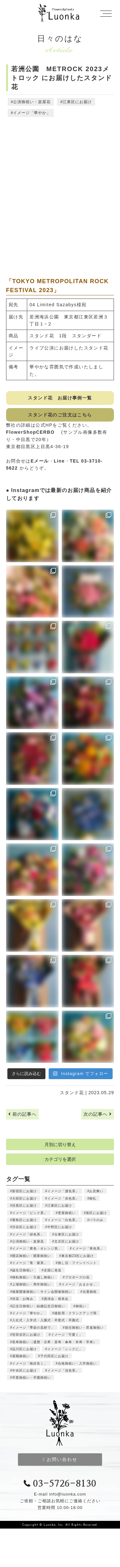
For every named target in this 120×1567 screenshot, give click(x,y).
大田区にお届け (24, 1198)
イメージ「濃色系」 (63, 1191)
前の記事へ (22, 1114)
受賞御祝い (67, 1213)
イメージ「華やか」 (32, 113)
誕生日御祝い (22, 1270)
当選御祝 (90, 1291)
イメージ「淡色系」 (63, 1370)
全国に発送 (52, 1270)
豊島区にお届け (24, 1220)
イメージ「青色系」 (88, 1248)
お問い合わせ (60, 1459)
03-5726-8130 (60, 1484)
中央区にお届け (24, 1370)
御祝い (81, 1306)
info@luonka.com (67, 1494)
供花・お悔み (22, 1298)
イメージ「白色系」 (63, 1220)
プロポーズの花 (77, 1277)
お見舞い (96, 1191)
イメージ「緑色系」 (28, 1234)
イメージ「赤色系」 (63, 1198)
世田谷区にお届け (26, 1334)
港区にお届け (96, 1213)
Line (59, 461)
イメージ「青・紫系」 (29, 1263)
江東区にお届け (77, 102)
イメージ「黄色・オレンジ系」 (36, 1248)
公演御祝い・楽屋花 (32, 102)
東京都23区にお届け (77, 1256)
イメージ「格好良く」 (29, 1363)
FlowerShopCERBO (33, 432)
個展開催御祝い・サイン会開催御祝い (42, 1291)
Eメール (40, 461)
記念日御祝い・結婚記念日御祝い (38, 1306)
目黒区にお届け (24, 1205)
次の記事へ (98, 1114)
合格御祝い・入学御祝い (77, 1363)
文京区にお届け (66, 1241)
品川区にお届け (24, 1349)
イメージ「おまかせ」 (79, 1284)
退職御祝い (21, 1356)
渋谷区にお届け (24, 1227)
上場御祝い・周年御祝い (31, 1284)
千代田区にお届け (54, 1356)
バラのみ (96, 1220)
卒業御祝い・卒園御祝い (31, 1377)
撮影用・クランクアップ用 (75, 1313)
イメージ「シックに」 (65, 1349)
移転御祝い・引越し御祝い (33, 1277)
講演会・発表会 (56, 1298)
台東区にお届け (66, 1234)
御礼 (92, 1198)
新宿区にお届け (24, 1191)
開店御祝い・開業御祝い (31, 1256)
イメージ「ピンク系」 (29, 1213)
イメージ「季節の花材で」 (33, 1327)
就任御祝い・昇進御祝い (84, 1327)
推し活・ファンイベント (77, 1263)
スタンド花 (72, 1092)
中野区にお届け (59, 1227)
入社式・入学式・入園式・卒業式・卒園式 (45, 1320)
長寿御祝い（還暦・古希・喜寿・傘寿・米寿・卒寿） (54, 1342)
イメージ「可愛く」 (67, 1334)
